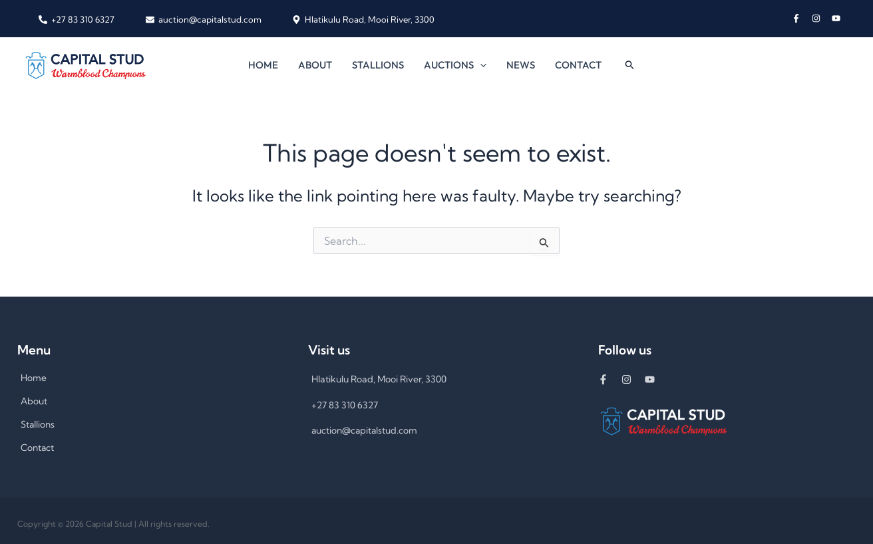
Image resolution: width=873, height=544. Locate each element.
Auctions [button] (455, 65)
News (520, 65)
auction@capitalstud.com (365, 430)
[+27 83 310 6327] (76, 19)
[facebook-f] (802, 18)
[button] (480, 65)
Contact (578, 65)
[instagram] (822, 18)
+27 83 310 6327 (344, 405)
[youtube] (837, 18)
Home (263, 65)
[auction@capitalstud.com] (203, 19)
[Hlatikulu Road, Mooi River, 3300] (363, 19)
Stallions (378, 65)
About (315, 65)
